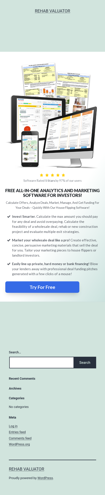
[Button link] (42, 287)
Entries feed (17, 432)
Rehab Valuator (52, 10)
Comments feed (20, 438)
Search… (15, 352)
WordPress (45, 478)
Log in (13, 426)
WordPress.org (19, 444)
